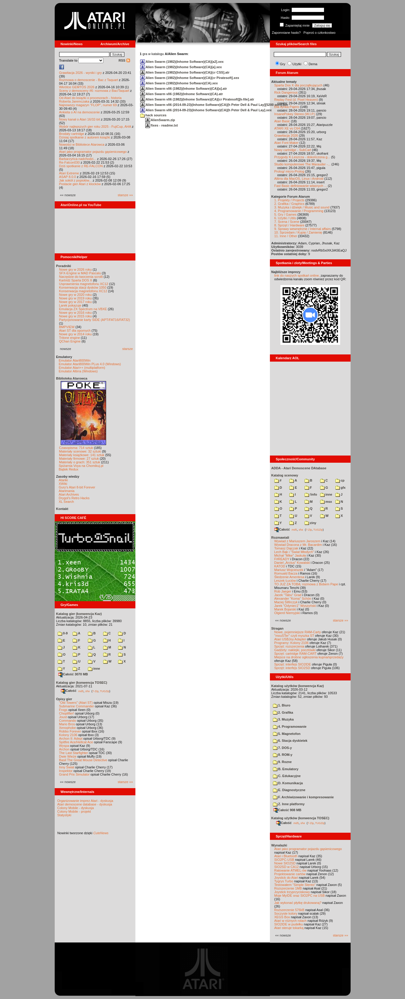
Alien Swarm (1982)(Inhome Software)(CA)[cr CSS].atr (185, 72)
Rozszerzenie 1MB (288, 888)
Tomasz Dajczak (286, 548)
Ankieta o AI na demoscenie (79, 112)
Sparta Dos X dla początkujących (298, 85)
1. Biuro (282, 705)
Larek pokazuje (70, 305)
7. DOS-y (282, 748)
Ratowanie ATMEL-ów (290, 870)
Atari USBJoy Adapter (290, 639)
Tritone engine (69, 337)
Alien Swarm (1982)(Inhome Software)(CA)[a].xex (181, 67)
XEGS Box (282, 917)
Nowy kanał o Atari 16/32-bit (79, 119)
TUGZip (104, 690)
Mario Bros (67, 724)
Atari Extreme (69, 173)
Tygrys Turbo (284, 881)
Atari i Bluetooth (286, 856)
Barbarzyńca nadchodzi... (77, 159)
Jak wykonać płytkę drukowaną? (298, 902)
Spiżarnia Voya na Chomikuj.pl (81, 465)
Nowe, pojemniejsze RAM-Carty (297, 632)
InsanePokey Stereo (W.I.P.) (294, 114)
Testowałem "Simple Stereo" (295, 885)
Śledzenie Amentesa (289, 577)
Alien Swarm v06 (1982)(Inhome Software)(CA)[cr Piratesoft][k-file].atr (197, 99)
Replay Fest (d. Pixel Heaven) (296, 99)
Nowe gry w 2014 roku (75, 334)
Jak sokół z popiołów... (75, 180)
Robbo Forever (70, 731)
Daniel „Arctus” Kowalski (292, 562)
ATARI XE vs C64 (287, 128)
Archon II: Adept (71, 738)
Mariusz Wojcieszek (288, 570)
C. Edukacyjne (287, 776)
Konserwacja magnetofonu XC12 (83, 291)
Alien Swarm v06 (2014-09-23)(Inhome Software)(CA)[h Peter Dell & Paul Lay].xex (206, 110)
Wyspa (64, 745)
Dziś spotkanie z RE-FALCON (81, 166)
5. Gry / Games (285, 214)
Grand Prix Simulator (74, 774)
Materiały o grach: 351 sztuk (79, 462)
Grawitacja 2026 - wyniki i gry (80, 72)
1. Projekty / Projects (289, 200)
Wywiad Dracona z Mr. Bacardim (298, 544)
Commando (67, 720)
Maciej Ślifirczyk (286, 602)
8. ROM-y (283, 754)
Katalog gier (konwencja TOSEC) (81, 682)
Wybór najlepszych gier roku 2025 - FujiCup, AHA (95, 126)
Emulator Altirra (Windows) (78, 371)
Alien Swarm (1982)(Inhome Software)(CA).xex (179, 83)
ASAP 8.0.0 (67, 177)
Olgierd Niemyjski (287, 613)
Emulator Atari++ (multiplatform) (82, 367)
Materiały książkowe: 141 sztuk (82, 455)
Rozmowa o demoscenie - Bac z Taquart (88, 80)
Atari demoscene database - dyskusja (84, 804)
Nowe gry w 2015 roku (75, 316)
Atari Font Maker (286, 142)
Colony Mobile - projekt (74, 811)
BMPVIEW (67, 327)
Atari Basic (282, 121)
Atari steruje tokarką (289, 928)
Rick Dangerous (286, 92)
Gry (282, 64)
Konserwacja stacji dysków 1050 (82, 287)
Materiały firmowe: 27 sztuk (79, 458)
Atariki (63, 480)
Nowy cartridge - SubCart (292, 150)
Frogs (63, 710)
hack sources (153, 115)
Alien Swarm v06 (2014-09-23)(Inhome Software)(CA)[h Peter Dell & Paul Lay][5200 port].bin (214, 104)
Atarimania (67, 491)
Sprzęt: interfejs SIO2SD (292, 668)
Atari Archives (69, 494)
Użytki (296, 64)
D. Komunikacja (288, 783)
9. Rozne (282, 762)
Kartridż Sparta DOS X (75, 280)
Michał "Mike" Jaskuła (290, 555)
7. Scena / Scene (286, 221)
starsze (127, 349)
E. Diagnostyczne (289, 790)
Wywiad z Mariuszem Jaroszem (297, 541)
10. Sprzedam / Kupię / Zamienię (298, 232)
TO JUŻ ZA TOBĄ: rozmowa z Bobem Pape (306, 584)
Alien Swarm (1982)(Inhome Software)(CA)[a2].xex (182, 61)
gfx (340, 487)
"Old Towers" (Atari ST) (76, 702)
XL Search (66, 501)
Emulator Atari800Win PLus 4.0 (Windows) (90, 364)
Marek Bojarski (285, 609)
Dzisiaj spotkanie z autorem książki (84, 137)
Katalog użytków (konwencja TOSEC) (300, 818)
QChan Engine (70, 341)
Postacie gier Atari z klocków (80, 184)
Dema (312, 64)
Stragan (277, 628)
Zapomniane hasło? (286, 32)
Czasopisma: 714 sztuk (76, 448)
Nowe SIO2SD (285, 863)
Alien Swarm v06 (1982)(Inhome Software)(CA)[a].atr (183, 88)
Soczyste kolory (285, 913)
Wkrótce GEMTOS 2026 (76, 87)
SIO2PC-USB (284, 859)
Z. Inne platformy (289, 804)
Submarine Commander (76, 706)
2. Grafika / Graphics (289, 203)
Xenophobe (67, 728)
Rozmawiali (280, 537)
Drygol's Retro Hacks (74, 498)
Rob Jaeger (282, 591)
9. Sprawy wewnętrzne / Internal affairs (302, 229)
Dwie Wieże (68, 756)
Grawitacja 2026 (286, 135)
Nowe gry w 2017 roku (75, 302)
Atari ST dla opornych (75, 330)
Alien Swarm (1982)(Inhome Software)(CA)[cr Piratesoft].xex (189, 78)
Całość (69, 690)
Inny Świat (66, 767)
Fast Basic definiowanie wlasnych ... (300, 186)
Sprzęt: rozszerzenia (289, 646)
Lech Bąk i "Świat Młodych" (294, 552)
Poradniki (63, 266)
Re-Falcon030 (69, 162)
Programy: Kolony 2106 (291, 643)
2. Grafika (283, 712)
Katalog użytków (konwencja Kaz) (297, 686)
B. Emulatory (286, 769)
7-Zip (95, 690)
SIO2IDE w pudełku (288, 924)
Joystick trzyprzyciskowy (292, 892)
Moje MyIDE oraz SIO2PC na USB (299, 895)
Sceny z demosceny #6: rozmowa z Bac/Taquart (94, 90)
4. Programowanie (290, 726)
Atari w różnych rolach (290, 920)
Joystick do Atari (286, 877)
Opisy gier (64, 699)
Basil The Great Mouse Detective (83, 760)
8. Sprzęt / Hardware (289, 225)
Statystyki (64, 815)
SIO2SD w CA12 (286, 867)
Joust (63, 717)
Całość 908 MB (287, 810)
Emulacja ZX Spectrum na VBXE (83, 309)
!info (311, 494)
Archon (64, 749)
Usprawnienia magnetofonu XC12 (83, 284)
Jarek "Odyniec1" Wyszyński (295, 605)
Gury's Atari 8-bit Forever (77, 487)
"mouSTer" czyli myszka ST (294, 635)
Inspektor (66, 771)
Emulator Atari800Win (75, 360)
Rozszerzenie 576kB (289, 910)
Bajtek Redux (68, 469)
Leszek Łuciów (285, 580)
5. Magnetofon (287, 733)
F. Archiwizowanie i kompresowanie (303, 797)
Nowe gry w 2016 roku (75, 312)
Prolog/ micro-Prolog (289, 171)
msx (326, 501)
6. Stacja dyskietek (290, 740)
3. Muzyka (283, 719)
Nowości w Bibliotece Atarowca (82, 144)
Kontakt (62, 509)
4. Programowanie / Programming (298, 211)
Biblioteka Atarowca (72, 378)
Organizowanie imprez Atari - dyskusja (85, 800)
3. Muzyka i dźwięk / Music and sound (302, 207)
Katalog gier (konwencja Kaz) (79, 614)
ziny (310, 523)
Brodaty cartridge (71, 133)
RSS (124, 60)
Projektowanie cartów (290, 874)
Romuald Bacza (286, 573)
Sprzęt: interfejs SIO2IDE (292, 664)
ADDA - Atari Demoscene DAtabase (298, 468)
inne (94, 668)
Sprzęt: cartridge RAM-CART (295, 653)
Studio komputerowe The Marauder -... (302, 164)
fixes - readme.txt (161, 125)
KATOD (279, 566)
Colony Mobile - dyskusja (75, 808)
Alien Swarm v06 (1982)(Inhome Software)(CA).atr (181, 94)
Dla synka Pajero (286, 107)
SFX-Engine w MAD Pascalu (80, 273)
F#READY (282, 559)
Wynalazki (279, 845)
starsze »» (125, 195)
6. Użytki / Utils (285, 218)
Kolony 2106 (68, 735)
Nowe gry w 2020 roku (75, 294)
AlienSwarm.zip (160, 120)
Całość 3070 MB (73, 674)
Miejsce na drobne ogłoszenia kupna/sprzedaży (309, 657)
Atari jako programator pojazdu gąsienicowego (93, 151)
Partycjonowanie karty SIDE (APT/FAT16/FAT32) (94, 320)
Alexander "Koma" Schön (292, 598)
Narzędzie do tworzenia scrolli (81, 276)
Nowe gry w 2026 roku (75, 269)
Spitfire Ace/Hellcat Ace (76, 742)
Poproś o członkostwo (319, 32)
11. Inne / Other (285, 236)
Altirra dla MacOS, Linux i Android (298, 178)
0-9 (63, 633)
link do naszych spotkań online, (297, 275)
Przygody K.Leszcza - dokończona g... (302, 157)
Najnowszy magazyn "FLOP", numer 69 (88, 105)
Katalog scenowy (284, 475)
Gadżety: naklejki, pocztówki (295, 650)
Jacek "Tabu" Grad (288, 595)
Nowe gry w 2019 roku (75, 298)
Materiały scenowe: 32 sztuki (80, 451)
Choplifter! (66, 713)
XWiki (63, 483)
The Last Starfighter (73, 753)
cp (340, 480)
